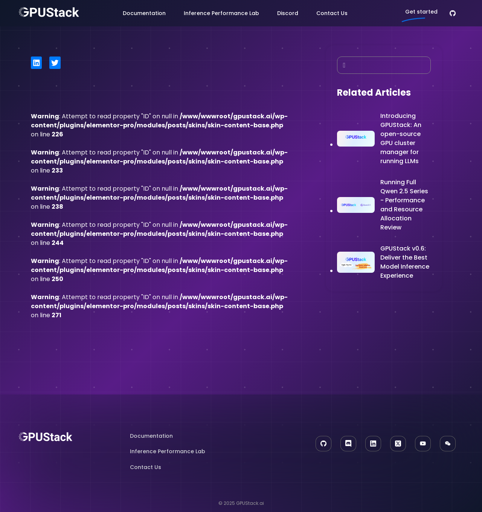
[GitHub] (452, 13)
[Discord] (348, 443)
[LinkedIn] (373, 443)
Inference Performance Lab (221, 13)
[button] (36, 63)
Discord (287, 13)
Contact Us (332, 13)
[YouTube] (423, 443)
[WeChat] (448, 443)
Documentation (144, 13)
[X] (398, 443)
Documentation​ (151, 436)
